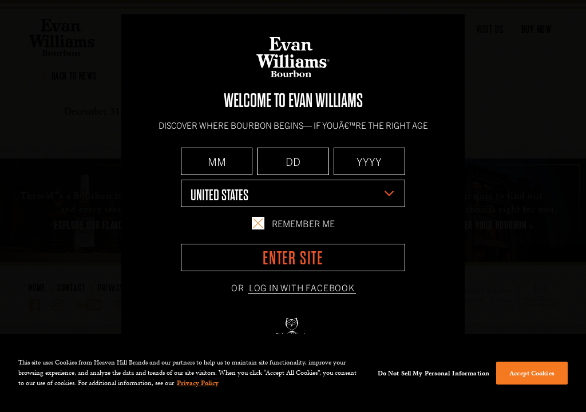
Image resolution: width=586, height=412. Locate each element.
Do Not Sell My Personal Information (433, 373)
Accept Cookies (532, 373)
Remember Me (293, 223)
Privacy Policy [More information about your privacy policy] (198, 382)
